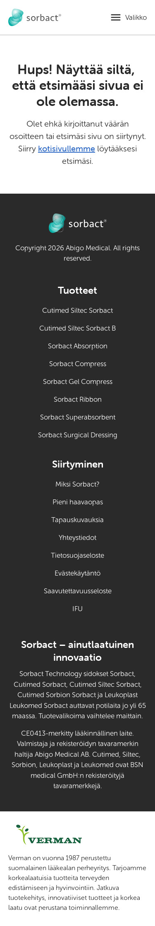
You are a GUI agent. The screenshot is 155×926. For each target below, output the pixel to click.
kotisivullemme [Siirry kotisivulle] (66, 148)
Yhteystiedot (77, 538)
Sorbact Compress (77, 364)
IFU (92, 608)
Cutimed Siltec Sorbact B (77, 328)
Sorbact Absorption (77, 346)
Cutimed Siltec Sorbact (77, 310)
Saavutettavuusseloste (78, 591)
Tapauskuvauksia (77, 520)
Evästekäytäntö (77, 573)
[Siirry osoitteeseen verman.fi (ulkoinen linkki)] (63, 835)
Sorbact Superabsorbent (77, 417)
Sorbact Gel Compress (77, 382)
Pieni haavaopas (77, 502)
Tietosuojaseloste (77, 555)
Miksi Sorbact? (77, 484)
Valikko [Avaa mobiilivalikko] (136, 18)
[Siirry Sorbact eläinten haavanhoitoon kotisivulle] (34, 17)
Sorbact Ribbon (78, 399)
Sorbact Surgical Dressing (77, 435)
